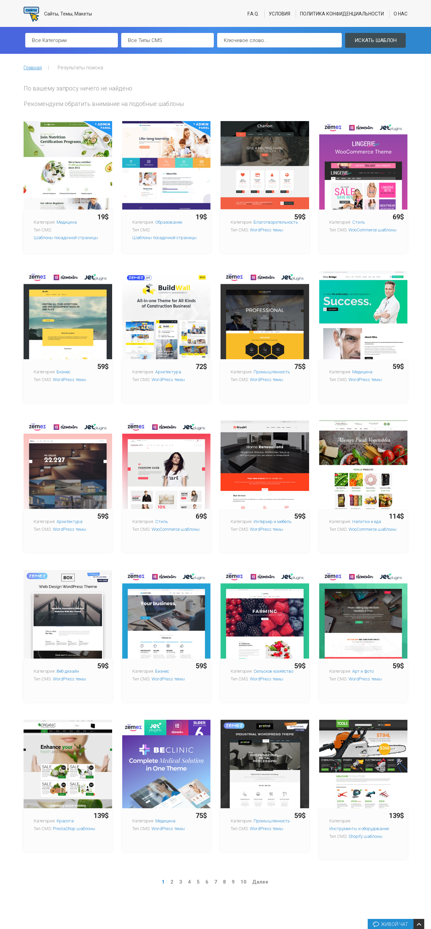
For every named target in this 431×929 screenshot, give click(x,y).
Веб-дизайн (68, 671)
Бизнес (63, 371)
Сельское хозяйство (273, 671)
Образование (168, 222)
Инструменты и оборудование (359, 828)
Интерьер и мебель (273, 521)
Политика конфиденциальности (342, 13)
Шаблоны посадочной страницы (66, 237)
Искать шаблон (376, 40)
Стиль (358, 222)
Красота (65, 820)
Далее (260, 882)
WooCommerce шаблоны (373, 229)
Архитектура (168, 371)
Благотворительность (276, 222)
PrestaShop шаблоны (74, 828)
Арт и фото (363, 671)
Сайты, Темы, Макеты (58, 14)
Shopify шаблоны (366, 836)
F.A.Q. (253, 13)
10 (243, 882)
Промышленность (272, 371)
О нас (400, 13)
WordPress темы (266, 229)
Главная (33, 68)
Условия (279, 13)
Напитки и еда (366, 521)
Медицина (67, 222)
